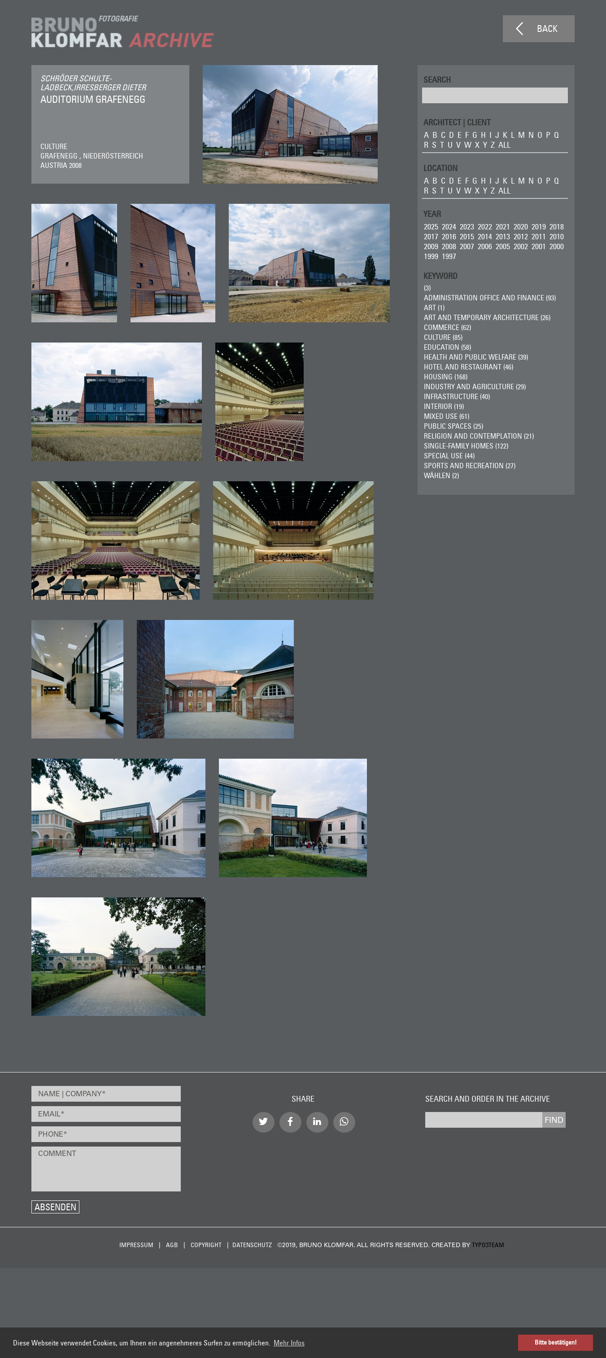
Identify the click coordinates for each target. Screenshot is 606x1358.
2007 (467, 246)
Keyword (440, 275)
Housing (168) (445, 376)
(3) (427, 287)
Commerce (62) (447, 327)
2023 (467, 226)
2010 (556, 236)
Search (437, 79)
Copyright (206, 1245)
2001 (539, 246)
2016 (449, 236)
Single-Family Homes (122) (466, 445)
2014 (485, 236)
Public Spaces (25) (453, 426)
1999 (431, 256)
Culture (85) (443, 337)
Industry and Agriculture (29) (475, 386)
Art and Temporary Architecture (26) (487, 317)
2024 (449, 226)
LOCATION (440, 167)
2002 (521, 246)
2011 (539, 236)
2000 (556, 246)
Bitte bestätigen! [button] (556, 1342)
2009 (431, 246)
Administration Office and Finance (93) (490, 297)
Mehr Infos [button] (289, 1342)
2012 (521, 236)
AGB (172, 1245)
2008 (449, 246)
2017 (431, 236)
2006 (485, 246)
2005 (503, 246)
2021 (503, 226)
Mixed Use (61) (446, 416)
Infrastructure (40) (457, 396)
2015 (467, 236)
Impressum (136, 1245)
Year (432, 213)
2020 (521, 226)
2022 (485, 226)
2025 (431, 226)
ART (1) (434, 307)
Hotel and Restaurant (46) (468, 366)
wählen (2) (441, 475)
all (504, 145)
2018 (556, 226)
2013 (503, 236)
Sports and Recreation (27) (469, 465)
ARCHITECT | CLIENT (457, 122)
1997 (449, 256)
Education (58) (447, 347)
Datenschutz (252, 1245)
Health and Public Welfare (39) (476, 356)
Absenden (55, 1207)
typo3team (488, 1245)
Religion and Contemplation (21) (479, 435)
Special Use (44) (449, 455)
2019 (539, 226)
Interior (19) (444, 406)
